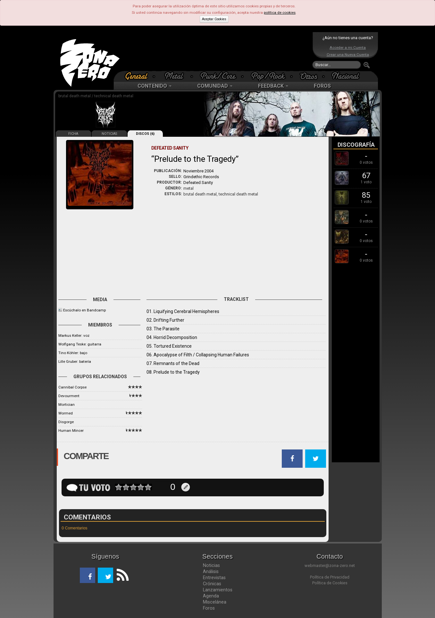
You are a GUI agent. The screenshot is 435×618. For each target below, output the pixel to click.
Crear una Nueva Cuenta (348, 54)
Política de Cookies (329, 582)
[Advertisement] (216, 51)
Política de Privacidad (329, 577)
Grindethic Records (201, 176)
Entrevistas (214, 577)
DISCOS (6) (145, 134)
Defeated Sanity (198, 182)
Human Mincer (71, 430)
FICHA (73, 134)
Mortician (66, 404)
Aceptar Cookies (214, 19)
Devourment (68, 396)
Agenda (211, 595)
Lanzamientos (217, 589)
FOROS (322, 86)
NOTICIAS (109, 134)
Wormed (65, 413)
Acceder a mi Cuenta (348, 47)
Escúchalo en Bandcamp (84, 310)
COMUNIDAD (214, 86)
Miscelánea (214, 602)
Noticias (211, 565)
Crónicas (212, 583)
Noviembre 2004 (198, 171)
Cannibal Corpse (72, 387)
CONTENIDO (154, 86)
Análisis (211, 571)
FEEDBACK (273, 86)
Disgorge (66, 422)
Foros (209, 608)
